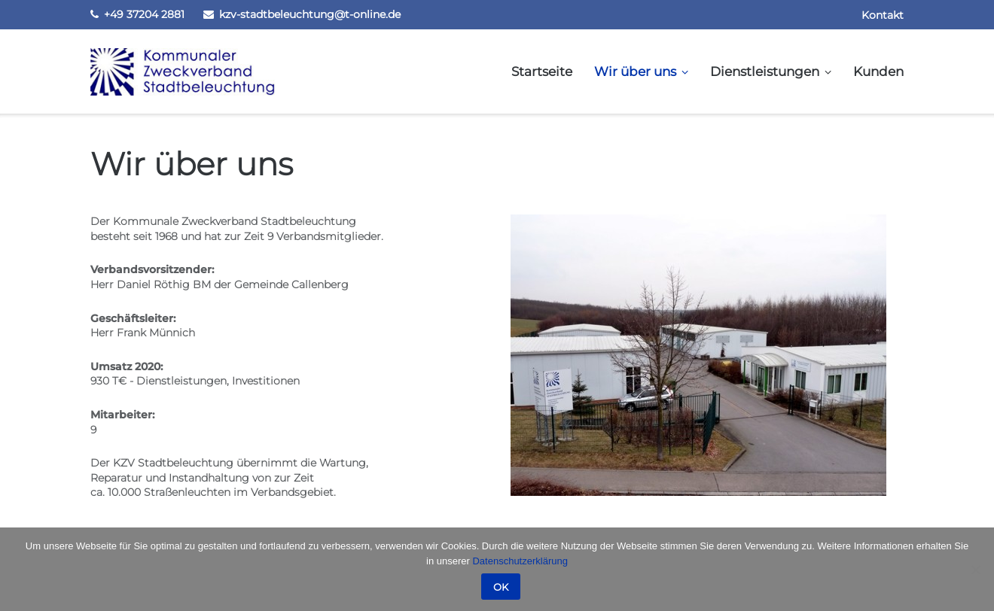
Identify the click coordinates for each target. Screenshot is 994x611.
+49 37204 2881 (144, 14)
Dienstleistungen (764, 71)
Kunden (878, 71)
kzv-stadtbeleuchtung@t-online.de (310, 14)
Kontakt (882, 15)
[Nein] (975, 569)
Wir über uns (635, 71)
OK (500, 587)
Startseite (541, 71)
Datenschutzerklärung (519, 561)
